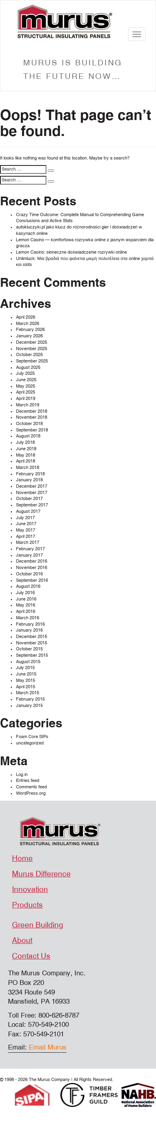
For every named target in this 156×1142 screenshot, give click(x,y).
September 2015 (32, 655)
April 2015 (25, 686)
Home (22, 858)
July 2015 (25, 667)
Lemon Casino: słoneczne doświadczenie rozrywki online (71, 252)
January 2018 (29, 479)
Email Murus (47, 1047)
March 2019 (27, 405)
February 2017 (30, 548)
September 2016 (32, 580)
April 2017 (25, 536)
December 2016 (31, 561)
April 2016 (25, 611)
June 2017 (26, 523)
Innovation (30, 889)
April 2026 (25, 317)
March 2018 (27, 467)
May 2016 (25, 605)
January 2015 (29, 705)
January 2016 (29, 630)
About (22, 940)
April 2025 (25, 392)
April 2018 (25, 461)
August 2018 (28, 436)
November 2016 (31, 567)
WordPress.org (31, 793)
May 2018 (25, 455)
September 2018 (32, 430)
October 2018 (29, 423)
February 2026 (30, 329)
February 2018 (30, 473)
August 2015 (28, 661)
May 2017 (25, 530)
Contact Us (31, 956)
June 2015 (26, 674)
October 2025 (29, 354)
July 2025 (25, 373)
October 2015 (29, 649)
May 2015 (25, 680)
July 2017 (25, 517)
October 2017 (29, 498)
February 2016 (30, 624)
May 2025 (25, 386)
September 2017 (32, 505)
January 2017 (29, 555)
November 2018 (31, 417)
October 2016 (29, 574)
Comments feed (31, 787)
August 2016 (28, 586)
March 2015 (27, 692)
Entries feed (27, 780)
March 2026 (27, 323)
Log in (22, 774)
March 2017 (27, 542)
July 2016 (25, 592)
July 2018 (25, 442)
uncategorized (30, 743)
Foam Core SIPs (32, 736)
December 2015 (31, 636)
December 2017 (31, 486)
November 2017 (31, 492)
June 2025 (26, 379)
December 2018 (31, 411)
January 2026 (29, 336)
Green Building (37, 925)
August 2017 (28, 511)
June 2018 (26, 448)
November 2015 (31, 643)
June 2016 (26, 599)
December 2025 (31, 342)
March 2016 (27, 617)
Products (27, 905)
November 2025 (31, 348)
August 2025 (28, 367)
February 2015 (30, 699)
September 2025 (32, 361)
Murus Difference (41, 874)
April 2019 (25, 398)
